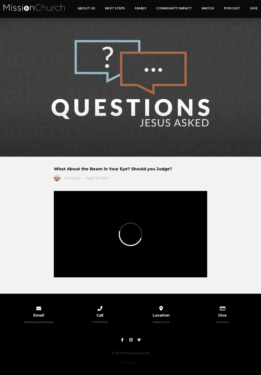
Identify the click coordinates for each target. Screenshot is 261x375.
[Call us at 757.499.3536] (99, 307)
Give (254, 8)
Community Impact (174, 8)
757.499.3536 (99, 322)
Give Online (222, 322)
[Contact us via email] (38, 307)
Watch (208, 8)
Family (140, 8)
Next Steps (115, 8)
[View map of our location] (161, 307)
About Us (86, 8)
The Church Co (130, 362)
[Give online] (222, 307)
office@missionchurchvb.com (39, 322)
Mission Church (161, 322)
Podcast (232, 8)
